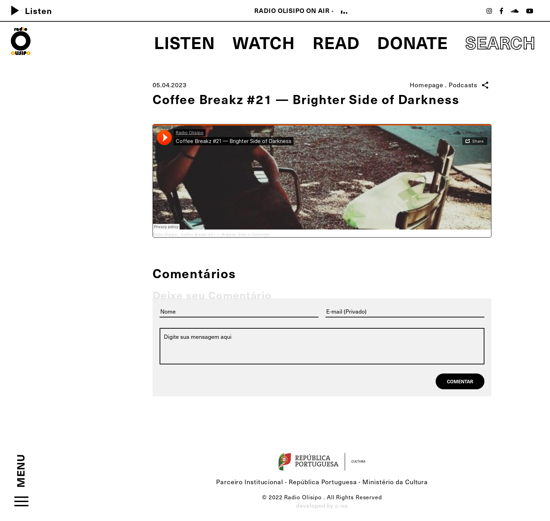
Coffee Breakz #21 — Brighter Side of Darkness (225, 234)
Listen (29, 10)
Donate (412, 42)
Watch (264, 42)
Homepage (426, 84)
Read (336, 42)
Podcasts (463, 84)
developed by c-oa (322, 505)
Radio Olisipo (165, 234)
